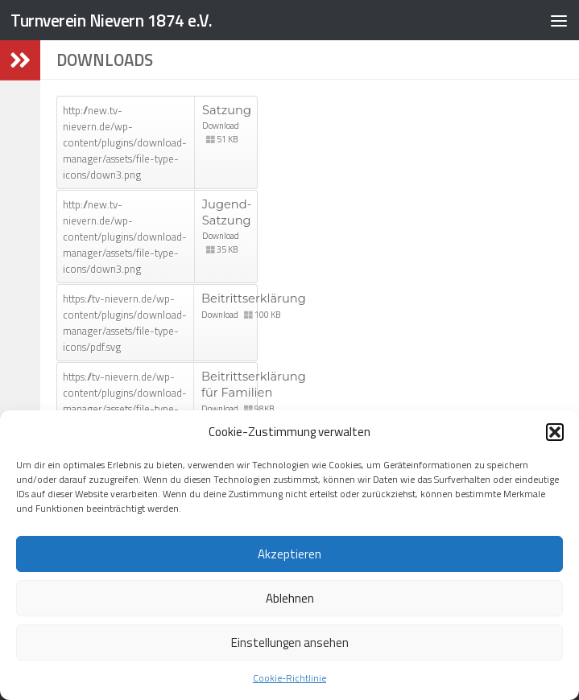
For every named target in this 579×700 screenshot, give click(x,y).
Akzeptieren (289, 554)
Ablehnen (290, 598)
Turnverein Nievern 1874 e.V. (111, 20)
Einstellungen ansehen (290, 642)
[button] (555, 432)
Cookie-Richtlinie (289, 678)
